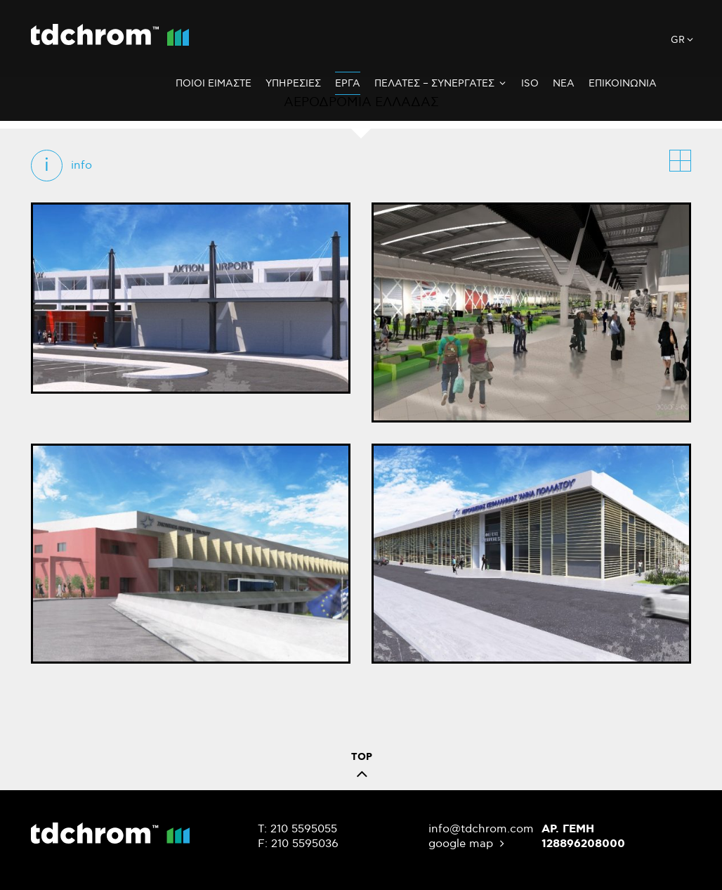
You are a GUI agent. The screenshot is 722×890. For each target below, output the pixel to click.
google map (468, 844)
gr (683, 40)
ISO (530, 83)
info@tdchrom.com (481, 829)
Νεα (564, 83)
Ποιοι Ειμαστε (213, 83)
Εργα (347, 83)
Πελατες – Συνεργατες (440, 83)
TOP (361, 769)
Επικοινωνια (623, 83)
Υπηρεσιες (293, 83)
